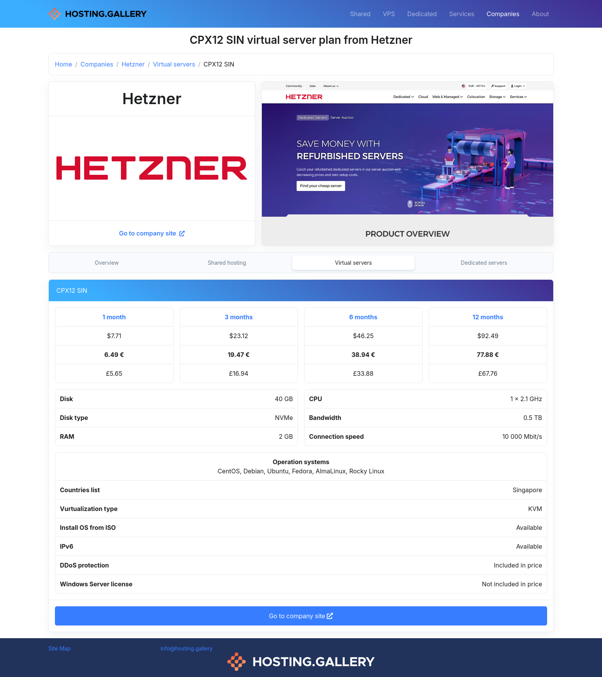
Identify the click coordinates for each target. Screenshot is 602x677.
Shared (360, 14)
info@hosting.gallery (186, 648)
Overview (107, 262)
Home (63, 64)
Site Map (59, 648)
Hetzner (133, 64)
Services (462, 14)
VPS (389, 14)
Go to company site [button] (301, 616)
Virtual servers (174, 64)
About (540, 14)
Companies (503, 14)
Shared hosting (227, 262)
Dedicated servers (484, 262)
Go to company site (152, 233)
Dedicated (422, 14)
